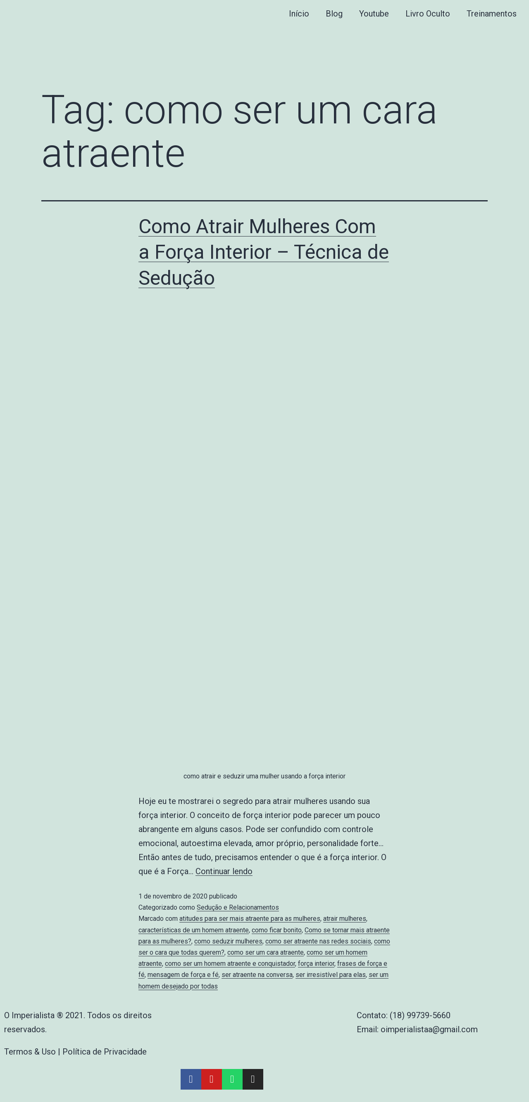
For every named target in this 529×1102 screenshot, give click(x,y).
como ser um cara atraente (265, 952)
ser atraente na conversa (257, 975)
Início (299, 14)
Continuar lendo (224, 871)
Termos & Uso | (33, 1052)
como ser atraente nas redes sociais (318, 941)
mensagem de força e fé (183, 975)
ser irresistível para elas (330, 975)
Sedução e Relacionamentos (238, 907)
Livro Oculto (427, 14)
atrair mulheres (344, 918)
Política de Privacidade (104, 1052)
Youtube (374, 14)
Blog (334, 14)
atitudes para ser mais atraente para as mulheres (249, 918)
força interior (316, 963)
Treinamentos (492, 14)
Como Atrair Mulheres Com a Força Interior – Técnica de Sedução (263, 252)
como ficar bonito (277, 930)
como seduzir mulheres (228, 941)
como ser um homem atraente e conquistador (230, 963)
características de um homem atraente (193, 930)
